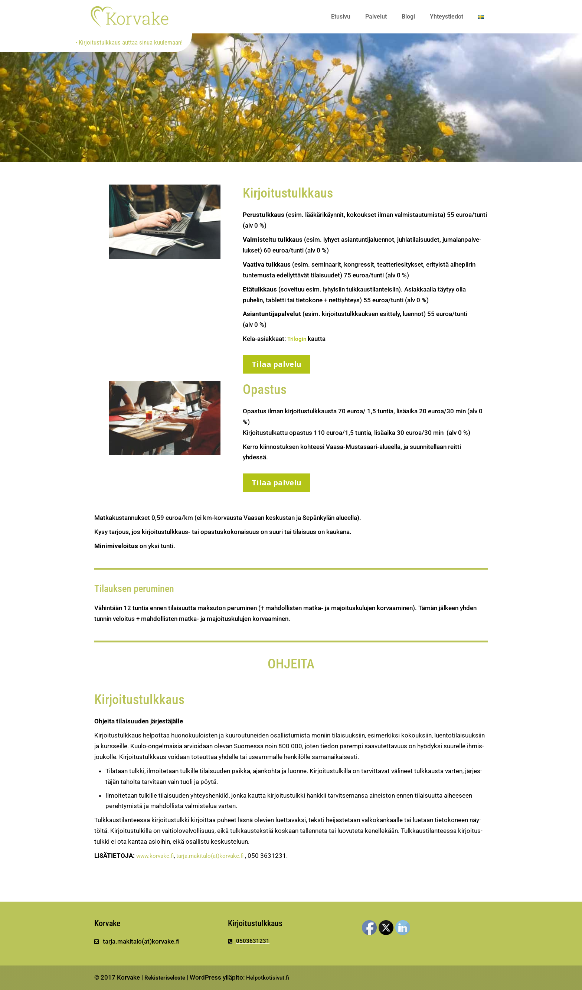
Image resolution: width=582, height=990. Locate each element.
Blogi (408, 16)
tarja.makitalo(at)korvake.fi (219, 855)
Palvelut (376, 16)
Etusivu (340, 16)
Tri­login (297, 338)
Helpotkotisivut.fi (276, 977)
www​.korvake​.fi (157, 855)
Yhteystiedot (446, 16)
